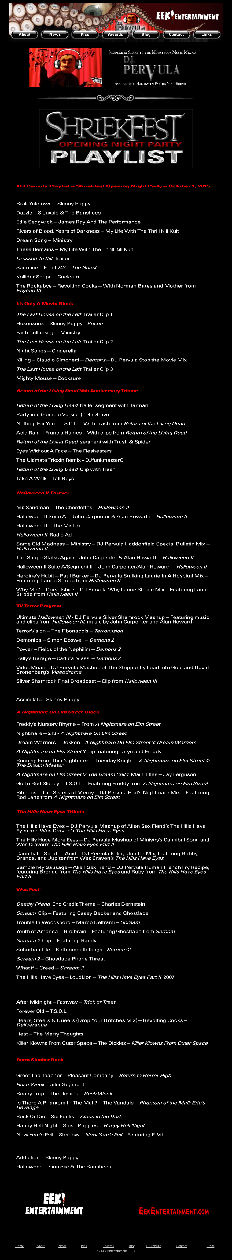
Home (19, 1246)
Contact (181, 1246)
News (62, 1246)
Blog (132, 1246)
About (40, 1246)
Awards (108, 1246)
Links (211, 1246)
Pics (84, 1246)
